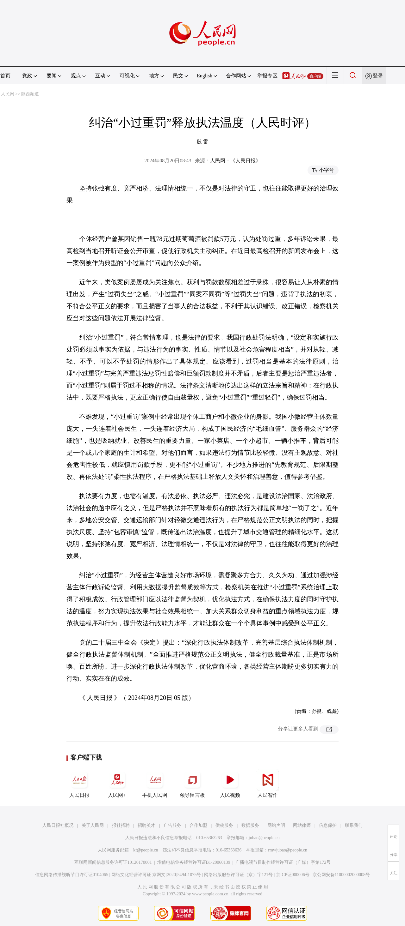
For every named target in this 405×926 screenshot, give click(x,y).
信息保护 (328, 825)
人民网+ (117, 783)
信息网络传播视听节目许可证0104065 (71, 874)
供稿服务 (224, 825)
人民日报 (79, 783)
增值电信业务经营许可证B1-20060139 (193, 862)
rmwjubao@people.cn (287, 850)
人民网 (7, 94)
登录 (378, 75)
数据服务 (250, 825)
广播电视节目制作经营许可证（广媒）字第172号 (283, 862)
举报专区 (267, 75)
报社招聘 (121, 825)
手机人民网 (154, 783)
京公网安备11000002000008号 (341, 874)
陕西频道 (30, 94)
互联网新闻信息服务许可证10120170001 (113, 862)
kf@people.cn (145, 850)
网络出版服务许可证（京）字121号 (238, 874)
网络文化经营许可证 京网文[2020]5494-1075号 (156, 874)
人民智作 (268, 783)
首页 (5, 75)
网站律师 (302, 825)
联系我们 (354, 825)
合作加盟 (198, 825)
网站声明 (276, 825)
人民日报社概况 (57, 825)
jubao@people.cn (264, 837)
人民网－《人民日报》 (235, 160)
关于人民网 (93, 825)
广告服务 (172, 825)
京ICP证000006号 (292, 874)
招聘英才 (146, 825)
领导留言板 (192, 783)
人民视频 (230, 783)
